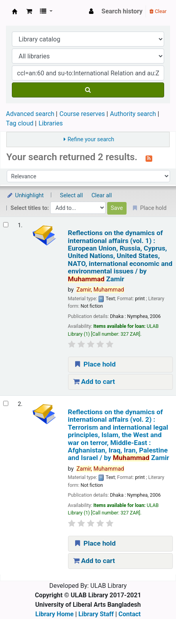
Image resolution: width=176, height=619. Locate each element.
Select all (71, 195)
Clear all (101, 195)
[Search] (88, 89)
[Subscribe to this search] (149, 157)
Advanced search (30, 114)
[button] (29, 11)
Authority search (133, 114)
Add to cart (94, 381)
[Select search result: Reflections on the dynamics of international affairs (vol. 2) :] (5, 403)
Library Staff (96, 614)
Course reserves (82, 114)
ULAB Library (14, 11)
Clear (158, 11)
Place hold (94, 364)
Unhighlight (25, 195)
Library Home (54, 614)
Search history (122, 11)
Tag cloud (20, 123)
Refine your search (91, 139)
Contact (130, 614)
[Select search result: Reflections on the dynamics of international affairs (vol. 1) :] (5, 224)
